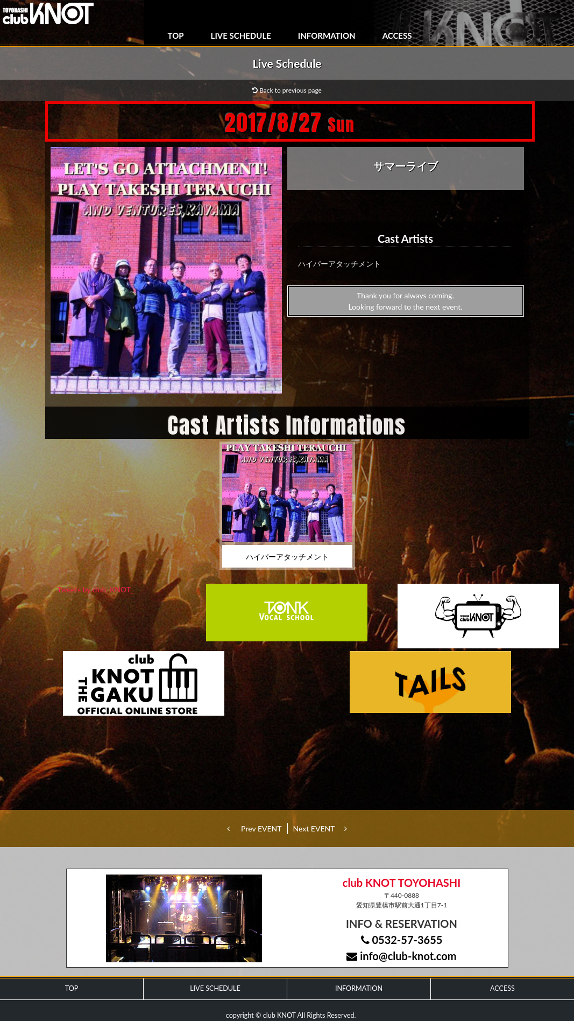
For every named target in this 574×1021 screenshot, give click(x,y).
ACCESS (397, 35)
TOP (176, 35)
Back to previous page (287, 90)
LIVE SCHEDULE (241, 35)
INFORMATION (327, 35)
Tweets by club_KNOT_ (95, 589)
